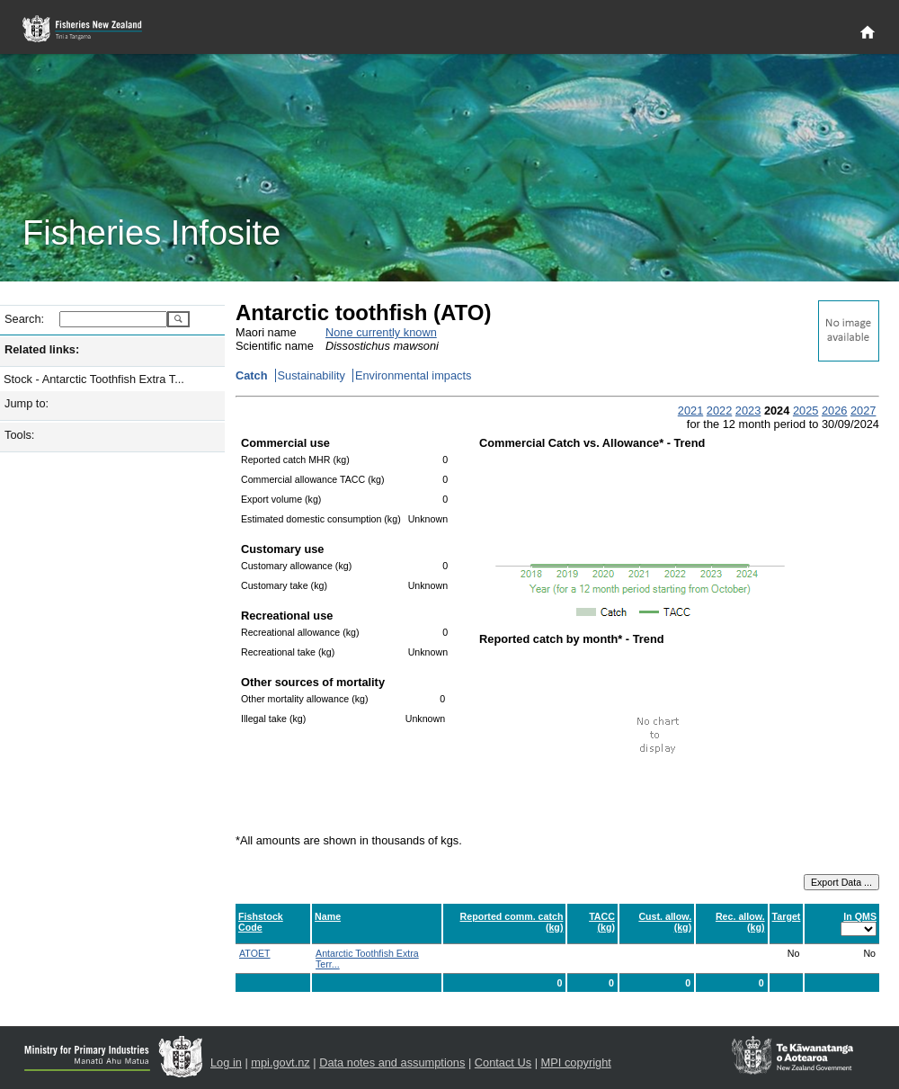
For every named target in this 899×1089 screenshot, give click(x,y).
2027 (863, 410)
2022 (719, 410)
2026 (834, 410)
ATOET (255, 953)
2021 (690, 410)
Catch (252, 375)
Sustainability (311, 375)
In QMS (860, 916)
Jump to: (26, 403)
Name (328, 916)
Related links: (41, 349)
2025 (805, 410)
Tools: (19, 435)
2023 (748, 410)
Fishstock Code (260, 922)
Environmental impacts (413, 375)
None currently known (381, 332)
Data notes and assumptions (392, 1062)
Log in (226, 1062)
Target (786, 916)
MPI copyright (576, 1062)
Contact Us (503, 1062)
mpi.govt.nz (280, 1062)
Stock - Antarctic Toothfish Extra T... (94, 379)
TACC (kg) (602, 922)
